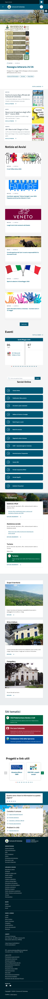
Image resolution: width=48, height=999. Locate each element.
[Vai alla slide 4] (21, 782)
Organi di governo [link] (9, 848)
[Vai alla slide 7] (26, 782)
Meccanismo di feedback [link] (11, 976)
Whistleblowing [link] (9, 967)
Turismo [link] (7, 895)
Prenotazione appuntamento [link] (12, 957)
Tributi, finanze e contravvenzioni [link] (13, 893)
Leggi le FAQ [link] (8, 955)
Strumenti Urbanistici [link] (10, 862)
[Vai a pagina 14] (34, 366)
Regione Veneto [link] (8, 2)
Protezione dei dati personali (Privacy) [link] (14, 978)
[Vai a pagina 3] (15, 366)
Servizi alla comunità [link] (10, 927)
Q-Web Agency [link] (13, 994)
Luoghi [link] (6, 915)
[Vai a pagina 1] (11, 366)
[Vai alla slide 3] (19, 782)
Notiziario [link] (7, 929)
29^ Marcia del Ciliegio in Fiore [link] (16, 354)
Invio (37, 378)
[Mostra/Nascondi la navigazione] (3, 7)
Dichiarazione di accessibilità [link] (12, 974)
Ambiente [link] (7, 871)
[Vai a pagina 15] (36, 366)
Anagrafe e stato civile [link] (10, 873)
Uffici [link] (6, 852)
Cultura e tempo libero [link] (10, 881)
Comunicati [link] (8, 906)
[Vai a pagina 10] (27, 366)
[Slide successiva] (42, 772)
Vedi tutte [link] (24, 324)
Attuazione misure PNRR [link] (11, 969)
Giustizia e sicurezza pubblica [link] (12, 885)
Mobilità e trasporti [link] (10, 889)
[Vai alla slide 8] (28, 782)
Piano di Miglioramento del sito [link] (13, 963)
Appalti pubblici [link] (9, 875)
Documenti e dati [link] (9, 860)
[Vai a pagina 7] (22, 366)
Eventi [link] (6, 917)
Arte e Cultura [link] (8, 919)
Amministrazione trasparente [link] (12, 965)
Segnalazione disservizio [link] (11, 959)
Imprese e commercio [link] (10, 887)
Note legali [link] (7, 972)
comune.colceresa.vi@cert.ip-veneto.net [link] (18, 950)
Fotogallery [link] (8, 923)
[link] (46, 11)
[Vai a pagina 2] (13, 366)
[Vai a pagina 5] (18, 366)
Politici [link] (6, 856)
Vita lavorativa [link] (8, 897)
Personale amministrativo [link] (11, 858)
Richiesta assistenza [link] (10, 961)
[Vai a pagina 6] (20, 366)
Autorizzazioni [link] (8, 877)
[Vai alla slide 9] (30, 782)
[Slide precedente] (5, 772)
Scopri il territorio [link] (9, 921)
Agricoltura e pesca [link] (10, 869)
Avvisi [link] (6, 908)
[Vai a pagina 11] (29, 366)
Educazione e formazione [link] (11, 883)
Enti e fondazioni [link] (9, 854)
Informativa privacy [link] (10, 971)
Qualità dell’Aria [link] (9, 925)
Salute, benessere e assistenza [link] (12, 891)
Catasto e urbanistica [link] (10, 879)
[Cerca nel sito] (41, 6)
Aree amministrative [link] (10, 850)
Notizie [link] (7, 904)
